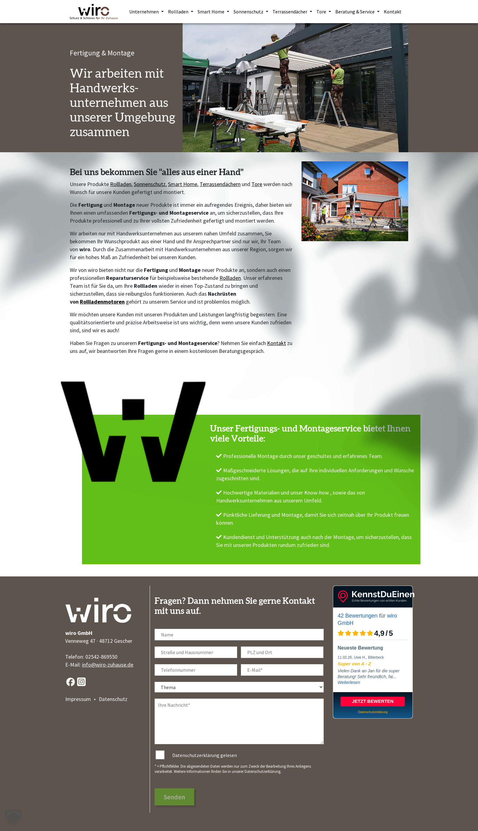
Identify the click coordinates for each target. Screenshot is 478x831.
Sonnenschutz (150, 184)
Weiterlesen (349, 682)
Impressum (78, 698)
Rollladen (120, 184)
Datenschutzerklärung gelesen (204, 755)
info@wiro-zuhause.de (107, 664)
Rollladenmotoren (102, 301)
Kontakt (276, 343)
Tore (256, 184)
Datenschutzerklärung (262, 771)
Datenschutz (113, 698)
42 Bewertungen (358, 616)
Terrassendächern (220, 184)
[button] (13, 817)
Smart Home (182, 184)
